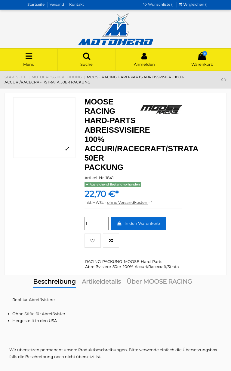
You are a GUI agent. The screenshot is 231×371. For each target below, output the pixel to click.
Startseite (36, 4)
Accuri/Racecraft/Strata (157, 266)
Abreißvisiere (98, 266)
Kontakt (76, 4)
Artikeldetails (101, 282)
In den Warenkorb (138, 223)
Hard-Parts (151, 261)
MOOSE (131, 261)
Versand (57, 4)
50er (116, 266)
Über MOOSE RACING (159, 282)
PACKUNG (112, 261)
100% (128, 266)
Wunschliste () (158, 4)
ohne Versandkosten (127, 202)
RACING (93, 261)
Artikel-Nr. (95, 177)
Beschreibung (54, 282)
